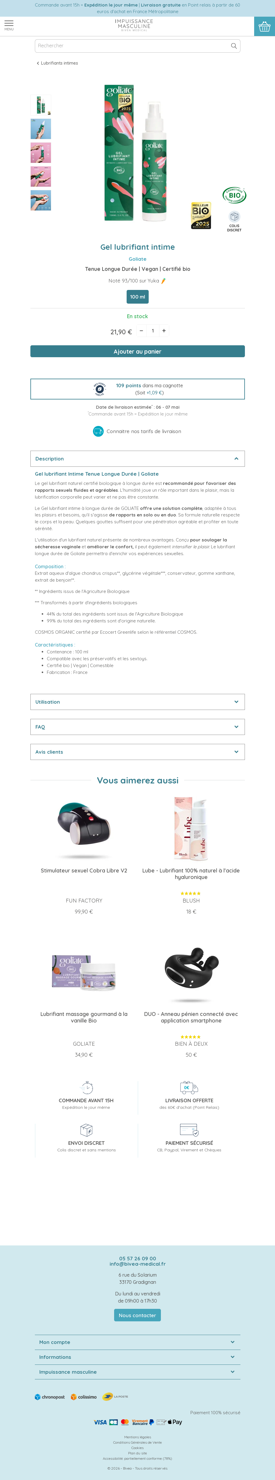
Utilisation (47, 702)
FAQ (40, 727)
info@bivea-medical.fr (138, 1264)
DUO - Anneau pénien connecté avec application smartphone (191, 1017)
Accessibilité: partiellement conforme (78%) (137, 1458)
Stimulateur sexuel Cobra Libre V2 (84, 870)
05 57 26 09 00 (137, 1258)
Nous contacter (137, 1315)
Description (49, 458)
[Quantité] (153, 331)
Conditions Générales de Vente (137, 1442)
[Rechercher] (137, 46)
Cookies (137, 1447)
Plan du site (137, 1453)
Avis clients (49, 752)
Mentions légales (137, 1437)
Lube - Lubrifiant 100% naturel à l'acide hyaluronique (191, 873)
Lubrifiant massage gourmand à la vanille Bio (84, 1017)
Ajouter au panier (137, 351)
